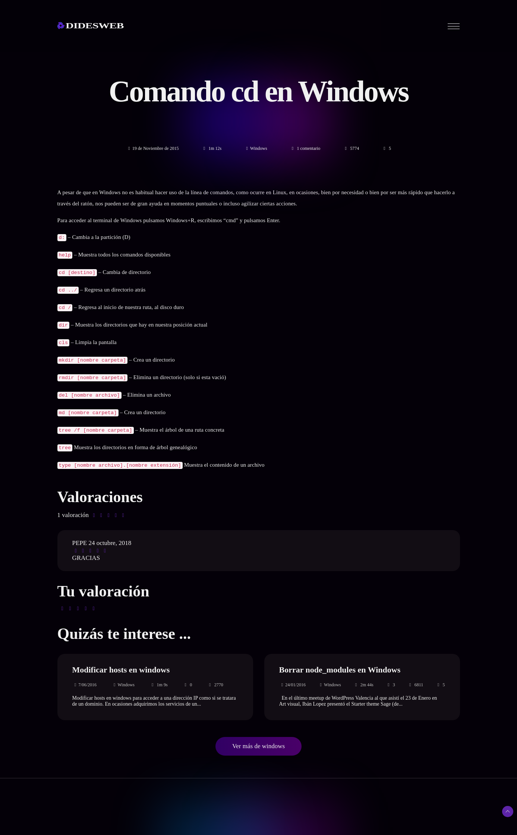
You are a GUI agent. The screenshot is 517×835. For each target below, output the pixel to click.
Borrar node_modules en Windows (340, 659)
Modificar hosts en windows (121, 659)
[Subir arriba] (507, 811)
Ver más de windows (258, 735)
